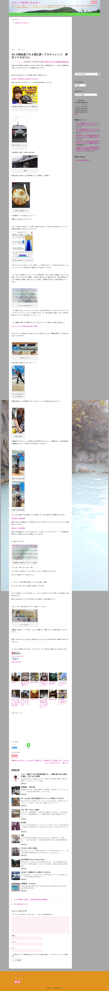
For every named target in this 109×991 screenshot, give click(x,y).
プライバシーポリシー (59, 14)
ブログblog (30, 14)
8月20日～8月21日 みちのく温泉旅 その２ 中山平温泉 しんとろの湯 (25, 702)
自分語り (24, 822)
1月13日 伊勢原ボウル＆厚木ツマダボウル (24, 79)
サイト (13, 948)
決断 (22, 835)
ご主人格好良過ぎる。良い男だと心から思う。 (62, 684)
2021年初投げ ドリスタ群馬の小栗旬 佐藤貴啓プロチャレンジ (62, 702)
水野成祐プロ (14, 682)
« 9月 (76, 114)
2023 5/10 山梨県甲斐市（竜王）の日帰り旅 (25, 684)
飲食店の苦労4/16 (34, 682)
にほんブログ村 (16, 662)
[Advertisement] (40, 37)
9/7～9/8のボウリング (19, 904)
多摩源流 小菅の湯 (28, 787)
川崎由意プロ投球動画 (18, 518)
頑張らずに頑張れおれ (82, 160)
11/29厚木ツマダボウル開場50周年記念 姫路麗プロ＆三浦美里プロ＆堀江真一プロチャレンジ (88, 149)
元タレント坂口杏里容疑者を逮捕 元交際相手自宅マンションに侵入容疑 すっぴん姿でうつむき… (44, 703)
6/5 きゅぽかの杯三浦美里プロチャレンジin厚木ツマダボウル (42, 798)
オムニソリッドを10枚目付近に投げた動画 (24, 326)
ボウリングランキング (17, 656)
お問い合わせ (38, 14)
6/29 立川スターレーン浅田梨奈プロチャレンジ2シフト (44, 684)
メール (14, 942)
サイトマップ (22, 14)
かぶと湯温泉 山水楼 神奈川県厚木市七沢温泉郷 (29, 899)
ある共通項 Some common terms (33, 859)
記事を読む (24, 783)
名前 (13, 935)
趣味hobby (65, 62)
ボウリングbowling (55, 62)
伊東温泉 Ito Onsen (28, 883)
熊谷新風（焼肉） (53, 699)
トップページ (13, 14)
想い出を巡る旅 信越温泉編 (53, 683)
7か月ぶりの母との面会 (29, 848)
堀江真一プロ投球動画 (18, 528)
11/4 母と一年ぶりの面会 (30, 810)
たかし (66, 762)
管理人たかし (47, 14)
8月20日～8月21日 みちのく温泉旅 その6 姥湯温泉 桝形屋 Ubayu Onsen (15, 702)
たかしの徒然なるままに (25, 2)
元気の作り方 (33, 699)
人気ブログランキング (22, 22)
